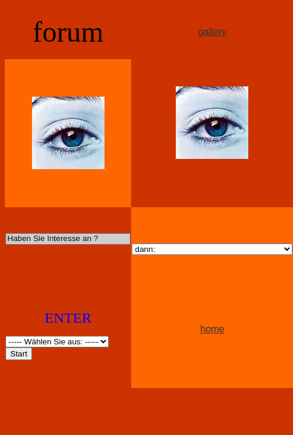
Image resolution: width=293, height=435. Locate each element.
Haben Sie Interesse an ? (68, 239)
